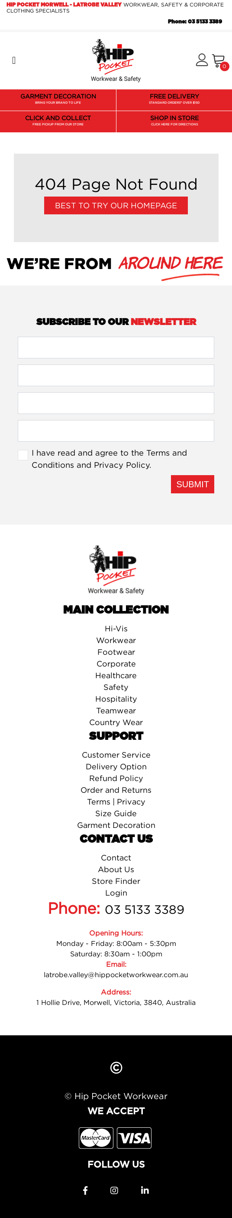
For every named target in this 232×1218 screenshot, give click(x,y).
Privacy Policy (121, 464)
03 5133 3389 (144, 909)
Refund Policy (116, 778)
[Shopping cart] (218, 61)
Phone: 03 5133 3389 (195, 21)
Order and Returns (116, 790)
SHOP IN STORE (174, 121)
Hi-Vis (116, 628)
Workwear (116, 640)
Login (116, 893)
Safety (116, 687)
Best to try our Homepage (116, 205)
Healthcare (116, 675)
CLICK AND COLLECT (58, 121)
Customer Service (116, 755)
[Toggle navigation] (14, 61)
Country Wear (116, 722)
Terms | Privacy (116, 802)
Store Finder (116, 881)
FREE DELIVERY (174, 99)
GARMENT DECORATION (58, 99)
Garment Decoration (116, 825)
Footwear (116, 652)
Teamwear (116, 710)
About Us (116, 869)
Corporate (116, 664)
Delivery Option (116, 766)
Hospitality (116, 699)
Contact (116, 858)
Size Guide (116, 813)
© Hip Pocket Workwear (116, 1095)
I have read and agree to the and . (109, 458)
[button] (202, 60)
